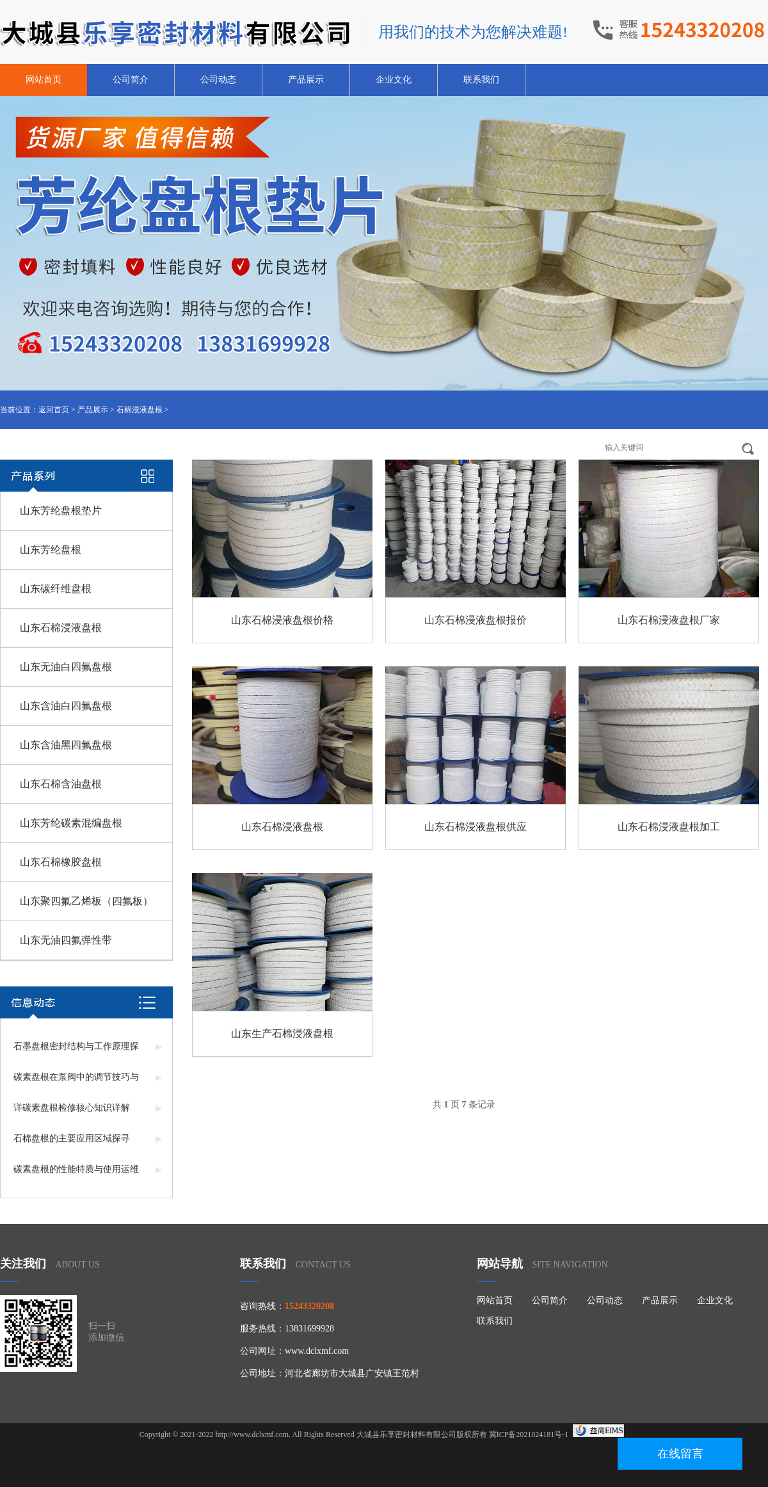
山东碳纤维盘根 (56, 588)
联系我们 (481, 79)
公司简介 (130, 79)
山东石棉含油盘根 (61, 783)
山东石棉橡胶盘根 (61, 861)
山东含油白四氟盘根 (66, 705)
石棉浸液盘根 (139, 409)
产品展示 (306, 79)
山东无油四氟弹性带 (66, 940)
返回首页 (53, 409)
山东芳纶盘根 (50, 549)
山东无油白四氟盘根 (66, 666)
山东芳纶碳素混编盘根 (71, 822)
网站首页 (43, 79)
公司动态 (218, 79)
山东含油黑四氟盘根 (66, 744)
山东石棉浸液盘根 (61, 627)
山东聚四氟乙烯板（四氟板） (86, 901)
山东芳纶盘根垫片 (61, 510)
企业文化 (394, 79)
